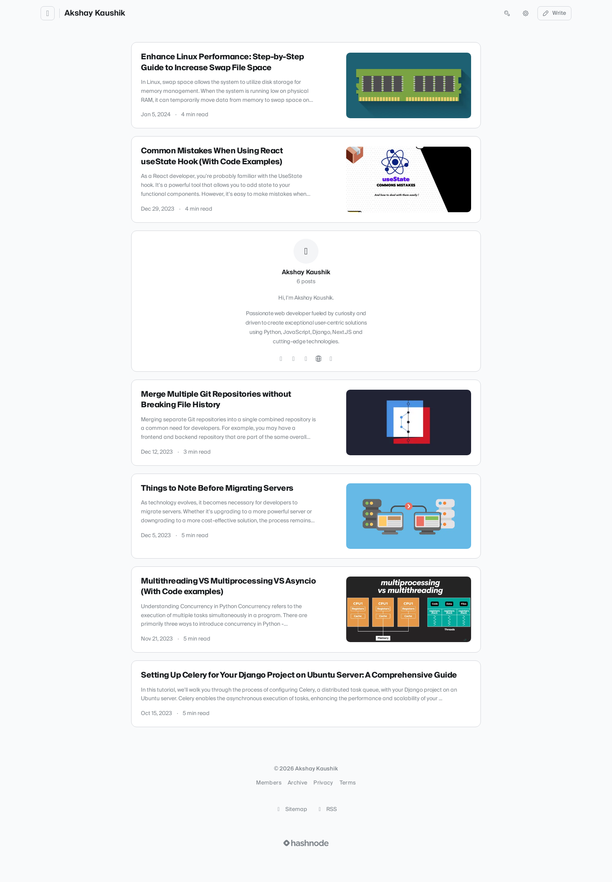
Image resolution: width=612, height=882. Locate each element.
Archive (297, 783)
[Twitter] (281, 359)
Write (555, 13)
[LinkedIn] (306, 359)
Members (268, 783)
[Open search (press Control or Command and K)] (507, 13)
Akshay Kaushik (94, 13)
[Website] (318, 359)
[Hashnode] (331, 359)
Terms (348, 783)
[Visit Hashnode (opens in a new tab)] (306, 843)
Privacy (323, 783)
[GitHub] (293, 359)
